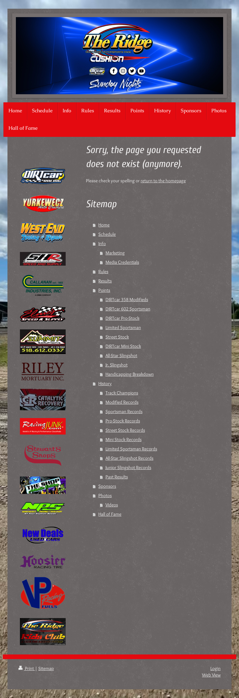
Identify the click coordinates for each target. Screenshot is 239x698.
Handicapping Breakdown (129, 374)
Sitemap (46, 668)
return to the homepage (163, 181)
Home (104, 225)
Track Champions (121, 393)
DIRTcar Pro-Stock (122, 318)
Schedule (107, 234)
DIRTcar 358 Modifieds (126, 299)
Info (102, 243)
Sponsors (107, 486)
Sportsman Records (124, 411)
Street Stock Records (125, 430)
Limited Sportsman (123, 327)
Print (26, 668)
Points (104, 290)
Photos (105, 495)
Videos (111, 505)
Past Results (116, 477)
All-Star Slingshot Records (129, 458)
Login (215, 668)
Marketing (115, 253)
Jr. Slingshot (116, 365)
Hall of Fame (109, 514)
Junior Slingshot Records (128, 467)
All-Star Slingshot (121, 355)
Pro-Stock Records (122, 421)
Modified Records (121, 402)
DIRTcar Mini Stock (123, 346)
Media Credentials (122, 262)
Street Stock (117, 337)
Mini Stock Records (123, 439)
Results (105, 281)
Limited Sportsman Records (131, 449)
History (105, 383)
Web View (211, 675)
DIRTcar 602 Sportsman (127, 309)
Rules (103, 271)
